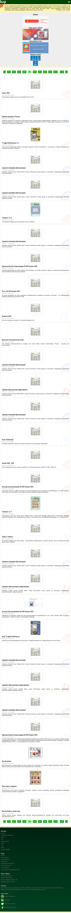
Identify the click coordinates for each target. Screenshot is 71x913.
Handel (2, 837)
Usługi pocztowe (5, 841)
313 (19, 72)
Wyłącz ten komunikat (63, 10)
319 (50, 72)
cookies (54, 7)
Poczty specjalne (5, 867)
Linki (2, 839)
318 (45, 72)
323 (62, 72)
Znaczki (3, 855)
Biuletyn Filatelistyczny (6, 877)
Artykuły (3, 833)
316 (35, 72)
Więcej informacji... (38, 10)
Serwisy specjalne (5, 849)
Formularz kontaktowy (6, 875)
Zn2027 (35, 63)
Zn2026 (32, 58)
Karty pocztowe (5, 857)
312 (14, 72)
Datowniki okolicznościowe (7, 863)
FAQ (2, 845)
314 (24, 72)
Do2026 (38, 58)
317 (40, 72)
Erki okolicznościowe (6, 865)
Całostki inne (4, 861)
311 (9, 72)
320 (55, 72)
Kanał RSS (5, 900)
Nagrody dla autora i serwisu (8, 881)
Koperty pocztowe (5, 859)
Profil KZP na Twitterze (8, 903)
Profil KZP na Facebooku (9, 907)
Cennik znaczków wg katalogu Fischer (10, 869)
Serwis (2, 847)
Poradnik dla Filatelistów (7, 835)
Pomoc (2, 843)
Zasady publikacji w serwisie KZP (9, 879)
